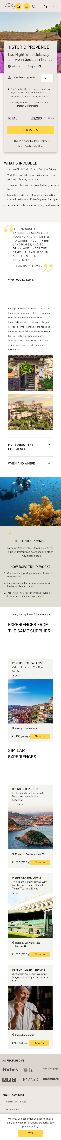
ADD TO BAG (30, 129)
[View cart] (45, 6)
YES (30, 1133)
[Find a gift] (18, 6)
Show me (40, 736)
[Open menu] (55, 6)
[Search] (34, 6)
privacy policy (30, 1126)
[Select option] (47, 78)
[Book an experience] (26, 6)
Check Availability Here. (30, 146)
